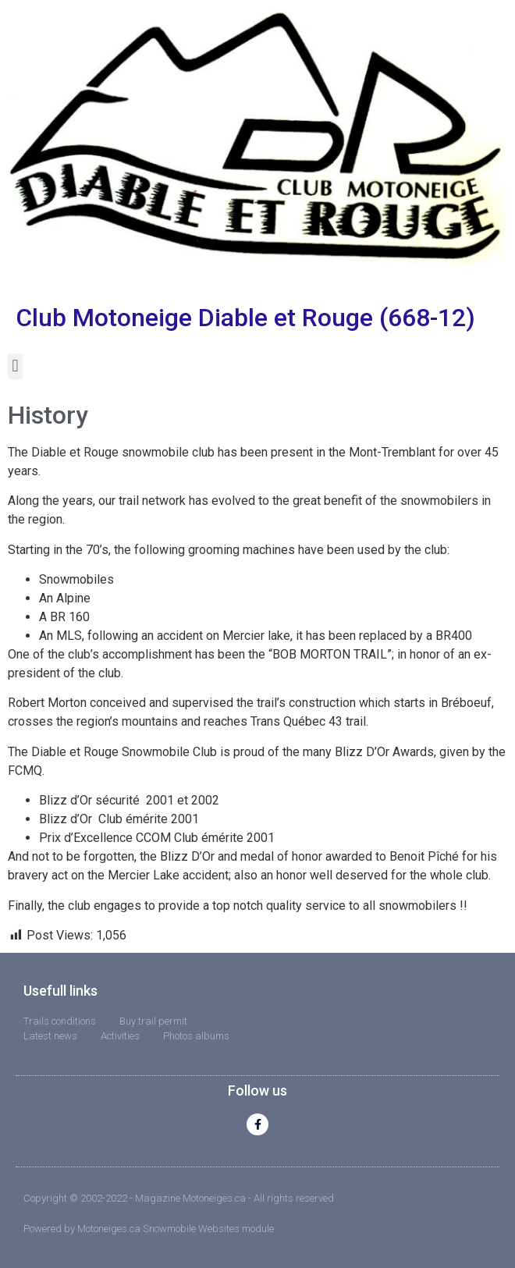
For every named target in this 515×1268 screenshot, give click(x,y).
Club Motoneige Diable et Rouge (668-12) (245, 317)
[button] (15, 366)
